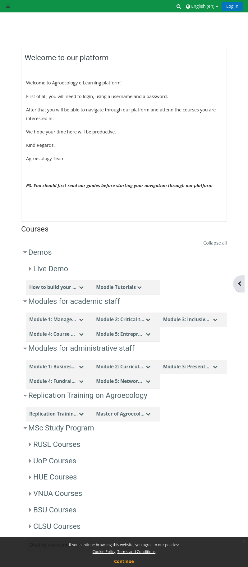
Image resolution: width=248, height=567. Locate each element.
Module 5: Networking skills (120, 381)
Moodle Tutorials (116, 287)
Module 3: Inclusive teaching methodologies (187, 319)
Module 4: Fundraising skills (53, 381)
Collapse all (215, 243)
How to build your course (53, 287)
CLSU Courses (56, 526)
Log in (232, 6)
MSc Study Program (61, 428)
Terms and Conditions (136, 551)
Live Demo (50, 268)
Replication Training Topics (53, 414)
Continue (124, 561)
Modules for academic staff (74, 301)
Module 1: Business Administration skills (53, 366)
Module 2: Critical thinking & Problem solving (120, 319)
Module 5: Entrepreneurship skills (120, 334)
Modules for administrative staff (81, 348)
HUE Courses (55, 477)
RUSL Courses (56, 444)
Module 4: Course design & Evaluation (53, 334)
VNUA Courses (57, 493)
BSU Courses (54, 510)
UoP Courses (54, 461)
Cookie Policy (104, 551)
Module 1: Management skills (53, 319)
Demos (40, 252)
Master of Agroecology (120, 414)
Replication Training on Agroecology (87, 395)
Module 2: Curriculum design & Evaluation (120, 366)
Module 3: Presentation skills (187, 366)
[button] (179, 6)
